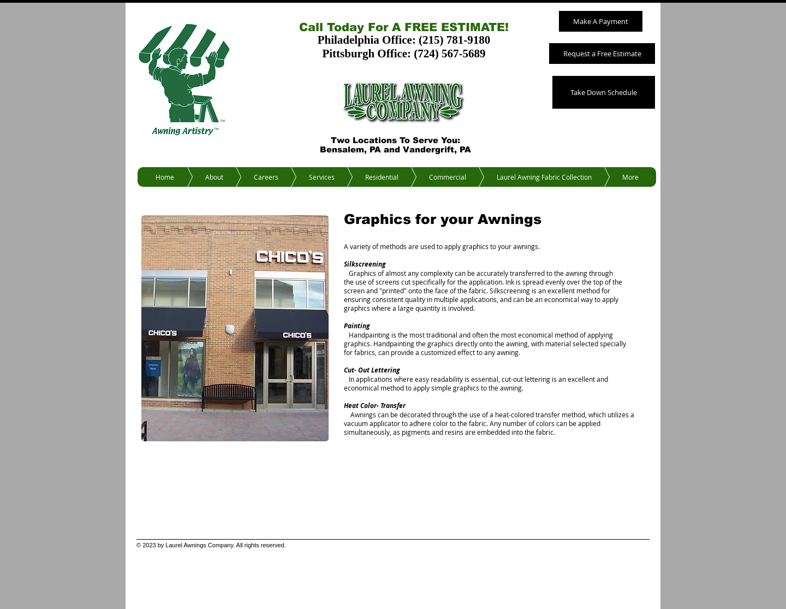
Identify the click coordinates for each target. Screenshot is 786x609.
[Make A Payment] (600, 21)
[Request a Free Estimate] (602, 53)
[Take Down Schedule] (603, 92)
